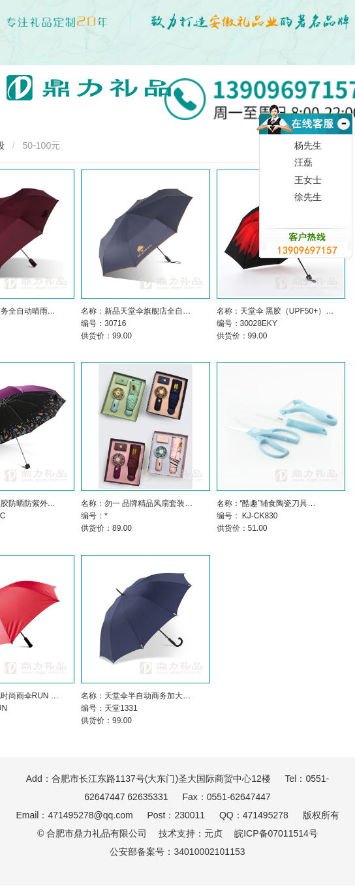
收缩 (342, 139)
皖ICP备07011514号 (276, 833)
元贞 (213, 833)
